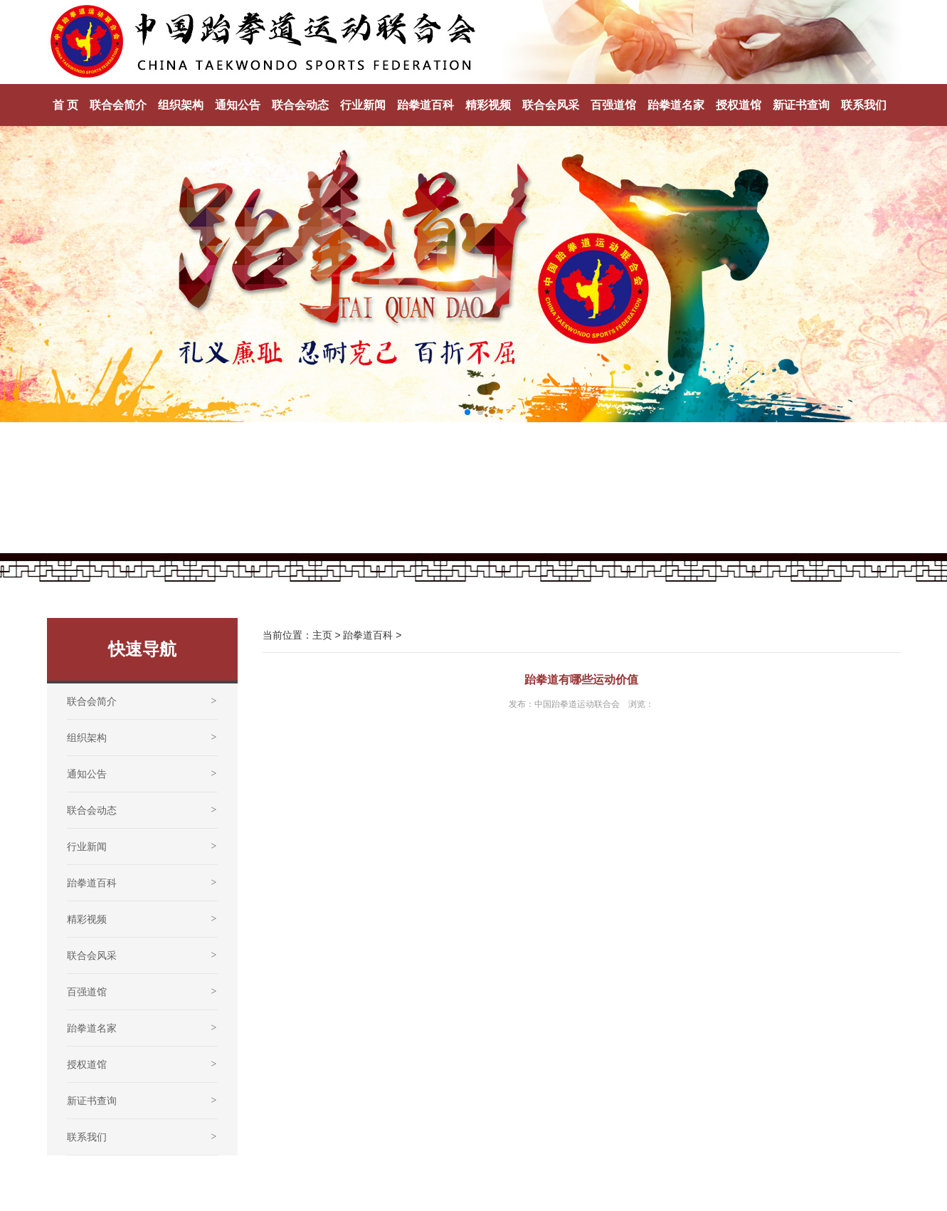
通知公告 (237, 105)
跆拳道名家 (675, 105)
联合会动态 (300, 105)
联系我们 (864, 105)
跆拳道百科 (425, 105)
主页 (322, 635)
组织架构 (180, 105)
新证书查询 (801, 105)
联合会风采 (550, 105)
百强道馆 (613, 105)
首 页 (65, 105)
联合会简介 (118, 105)
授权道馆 (738, 105)
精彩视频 (488, 105)
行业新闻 (363, 105)
